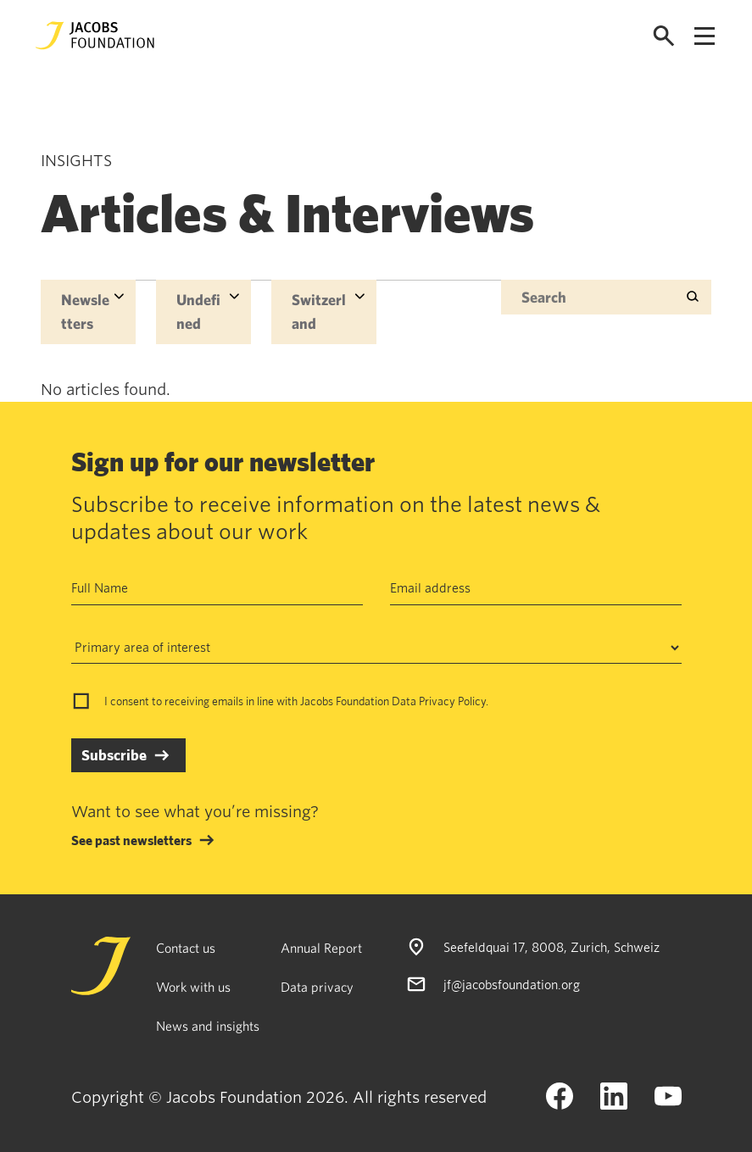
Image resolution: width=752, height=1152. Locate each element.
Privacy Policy (452, 701)
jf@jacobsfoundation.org (511, 984)
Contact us (185, 947)
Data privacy (317, 986)
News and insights (207, 1025)
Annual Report (321, 947)
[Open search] (664, 36)
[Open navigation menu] (704, 36)
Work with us (193, 986)
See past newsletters (131, 840)
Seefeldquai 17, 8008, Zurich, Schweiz (551, 946)
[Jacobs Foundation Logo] (95, 35)
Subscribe (114, 755)
